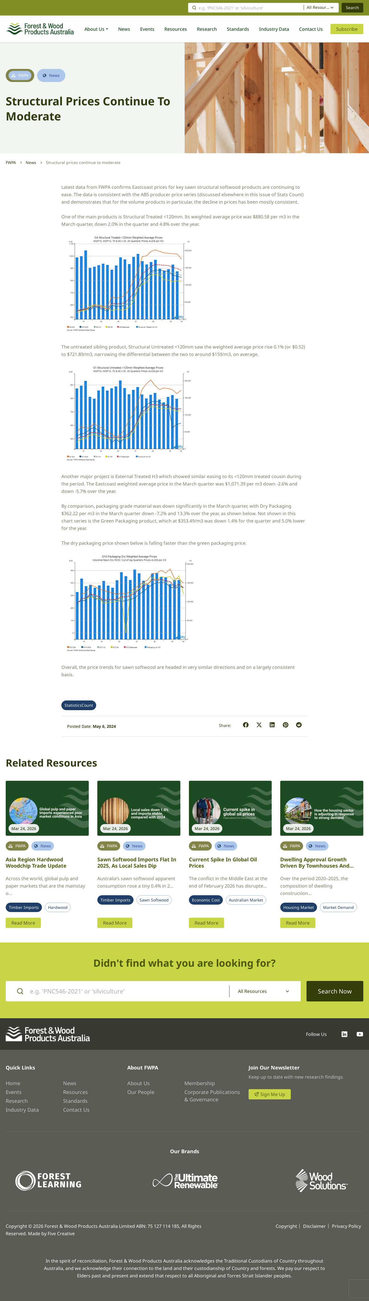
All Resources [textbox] (318, 7)
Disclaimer (314, 1226)
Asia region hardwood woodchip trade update (36, 862)
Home (13, 1083)
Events (147, 29)
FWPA (11, 162)
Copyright (286, 1226)
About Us (94, 29)
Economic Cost (206, 900)
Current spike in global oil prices (223, 862)
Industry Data (274, 29)
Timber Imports (24, 907)
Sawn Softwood (154, 900)
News (124, 29)
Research (207, 29)
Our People (140, 1092)
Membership (199, 1083)
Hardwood (58, 907)
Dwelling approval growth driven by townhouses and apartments (314, 866)
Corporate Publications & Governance (212, 1096)
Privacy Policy (346, 1226)
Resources (175, 29)
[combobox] (321, 8)
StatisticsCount (78, 705)
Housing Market (298, 907)
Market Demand (338, 907)
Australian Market (246, 900)
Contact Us (311, 29)
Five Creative (61, 1233)
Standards (238, 29)
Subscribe (347, 29)
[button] (246, 725)
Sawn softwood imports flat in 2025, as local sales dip (136, 862)
